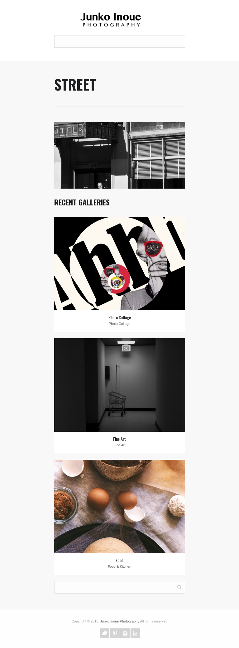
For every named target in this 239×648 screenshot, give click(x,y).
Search (179, 587)
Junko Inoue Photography (119, 621)
